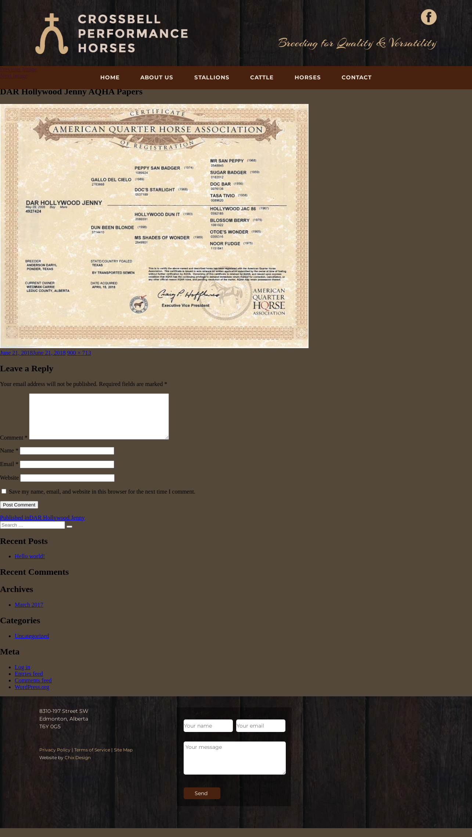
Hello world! (30, 565)
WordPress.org (32, 696)
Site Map (123, 758)
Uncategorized (32, 645)
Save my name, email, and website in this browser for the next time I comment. (102, 500)
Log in (22, 676)
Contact (357, 77)
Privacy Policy (55, 758)
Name (9, 459)
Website (9, 486)
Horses (308, 77)
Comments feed (33, 689)
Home (110, 77)
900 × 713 (79, 353)
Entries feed (29, 682)
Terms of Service (92, 758)
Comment (14, 446)
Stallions (212, 77)
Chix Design (78, 766)
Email (9, 473)
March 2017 (29, 613)
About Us (156, 77)
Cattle (262, 77)
